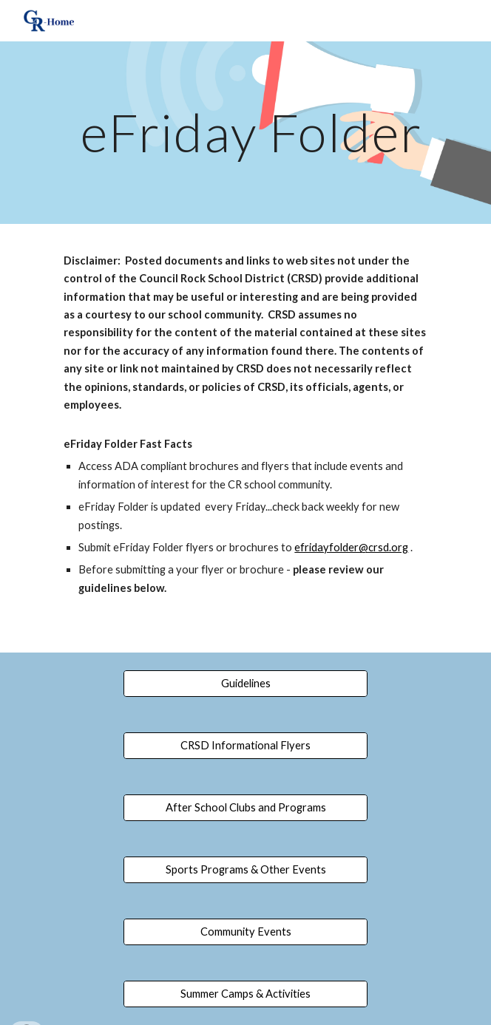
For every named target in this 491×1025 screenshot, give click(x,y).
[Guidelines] (245, 684)
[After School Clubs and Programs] (245, 808)
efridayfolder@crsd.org (351, 547)
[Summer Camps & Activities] (245, 994)
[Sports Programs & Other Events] (245, 870)
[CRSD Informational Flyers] (245, 746)
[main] (245, 133)
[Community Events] (245, 932)
